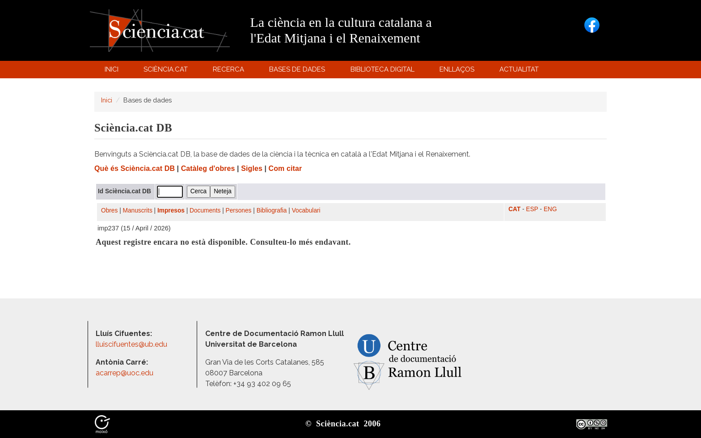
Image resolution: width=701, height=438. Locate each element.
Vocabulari (306, 210)
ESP (532, 209)
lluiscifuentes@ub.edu (132, 344)
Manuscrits (137, 210)
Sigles (251, 168)
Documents (205, 210)
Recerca (230, 71)
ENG (550, 209)
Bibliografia (272, 210)
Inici (111, 69)
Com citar (285, 168)
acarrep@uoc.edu (124, 373)
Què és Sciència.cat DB (134, 168)
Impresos (171, 210)
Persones (239, 210)
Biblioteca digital (383, 71)
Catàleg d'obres (208, 168)
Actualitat (521, 71)
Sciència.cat (166, 71)
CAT (514, 209)
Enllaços (456, 69)
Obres (109, 210)
